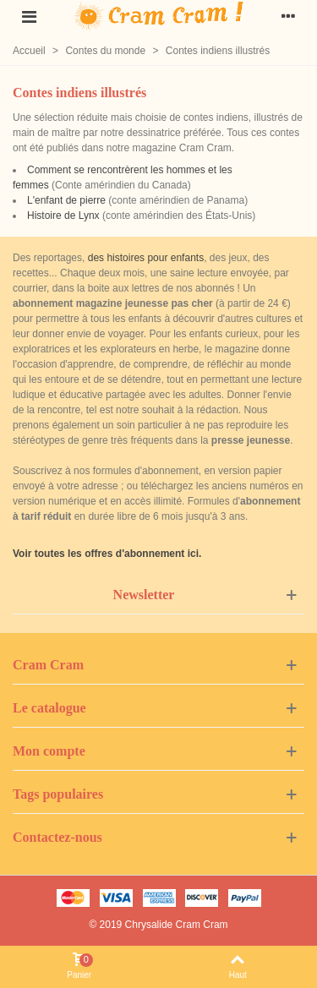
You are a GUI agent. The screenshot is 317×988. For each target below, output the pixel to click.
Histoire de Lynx (63, 215)
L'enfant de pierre (66, 200)
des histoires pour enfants (146, 258)
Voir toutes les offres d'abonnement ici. (107, 554)
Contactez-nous (57, 837)
